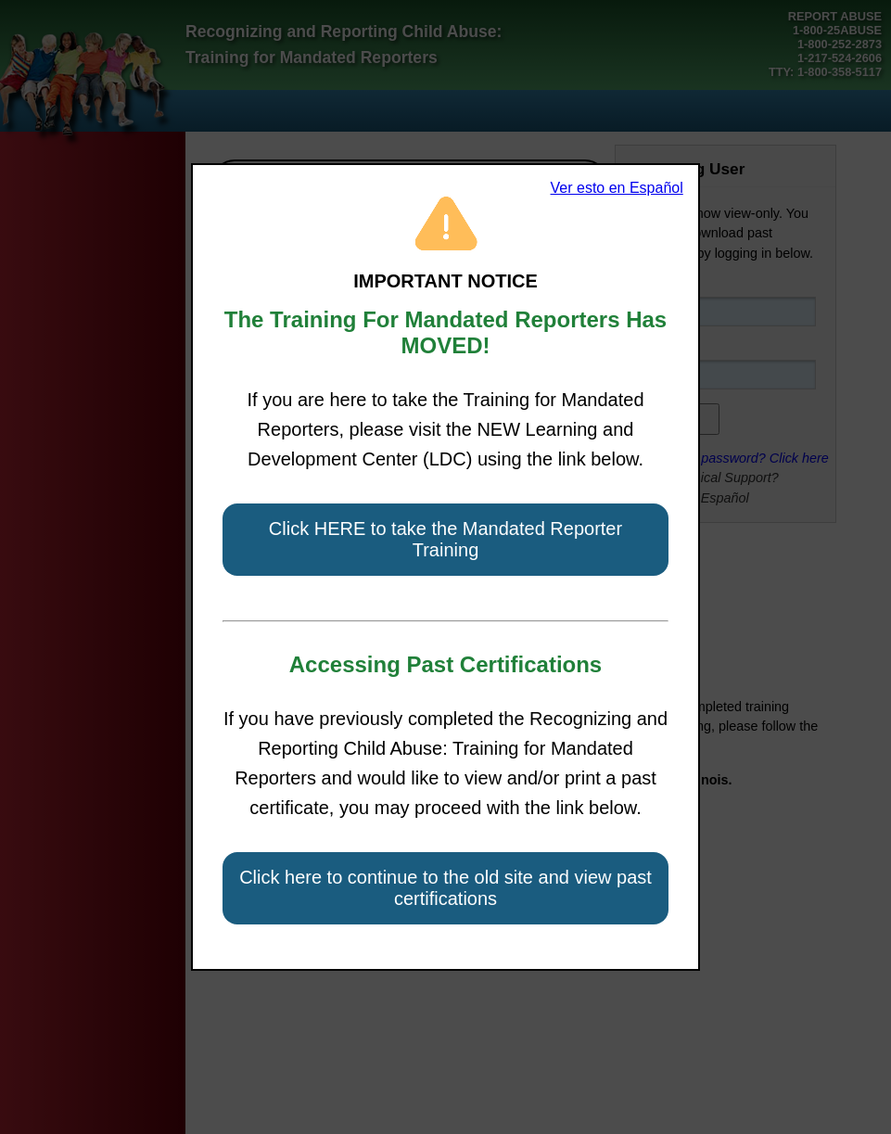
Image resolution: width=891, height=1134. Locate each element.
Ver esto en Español (617, 188)
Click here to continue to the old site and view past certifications (445, 888)
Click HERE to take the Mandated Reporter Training (445, 539)
